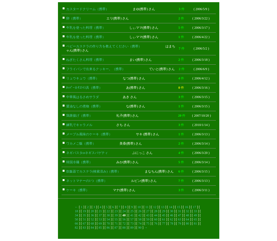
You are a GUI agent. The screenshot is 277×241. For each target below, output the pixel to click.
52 (92, 219)
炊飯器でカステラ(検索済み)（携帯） (93, 171)
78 (171, 223)
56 (124, 219)
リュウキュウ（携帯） (82, 78)
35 (84, 215)
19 (84, 211)
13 (162, 207)
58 (140, 219)
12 (154, 207)
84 (92, 227)
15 (178, 207)
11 (147, 207)
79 (179, 223)
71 (116, 223)
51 (84, 219)
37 (100, 215)
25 (132, 211)
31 (179, 211)
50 (76, 219)
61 (163, 219)
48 (187, 215)
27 (148, 211)
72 (124, 223)
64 (187, 219)
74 (140, 223)
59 (148, 219)
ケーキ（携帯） (77, 190)
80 (187, 223)
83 (84, 227)
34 (76, 215)
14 (170, 207)
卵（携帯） (74, 18)
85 (100, 227)
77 (163, 223)
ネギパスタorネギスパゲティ (87, 153)
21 (100, 211)
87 (116, 227)
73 (132, 223)
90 (140, 227)
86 (108, 227)
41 (132, 215)
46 (171, 215)
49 (195, 215)
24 (124, 211)
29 (163, 211)
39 (116, 215)
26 (140, 211)
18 (76, 211)
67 (84, 223)
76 (156, 223)
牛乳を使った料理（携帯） (86, 28)
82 (76, 227)
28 (156, 211)
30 (171, 211)
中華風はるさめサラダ (82, 97)
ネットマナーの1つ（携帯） (86, 181)
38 (108, 215)
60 (156, 219)
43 (148, 215)
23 (116, 211)
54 (108, 219)
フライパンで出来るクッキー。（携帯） (95, 69)
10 (139, 207)
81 (195, 223)
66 (76, 223)
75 (148, 223)
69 (100, 223)
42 (140, 215)
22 (108, 211)
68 (92, 223)
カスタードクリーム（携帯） (87, 9)
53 (100, 219)
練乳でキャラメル (79, 125)
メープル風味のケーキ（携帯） (89, 134)
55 (116, 219)
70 (108, 223)
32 (187, 211)
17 (194, 207)
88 (124, 227)
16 (186, 207)
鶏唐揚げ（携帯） (79, 115)
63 (179, 219)
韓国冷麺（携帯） (79, 162)
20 (92, 211)
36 (92, 215)
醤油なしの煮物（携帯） (84, 106)
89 (132, 227)
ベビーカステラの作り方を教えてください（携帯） (104, 46)
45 (163, 215)
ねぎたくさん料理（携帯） (86, 60)
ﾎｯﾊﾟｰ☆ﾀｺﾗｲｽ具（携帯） (84, 88)
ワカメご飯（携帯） (81, 143)
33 (195, 211)
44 (156, 215)
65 (195, 219)
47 (179, 215)
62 (171, 219)
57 (132, 219)
